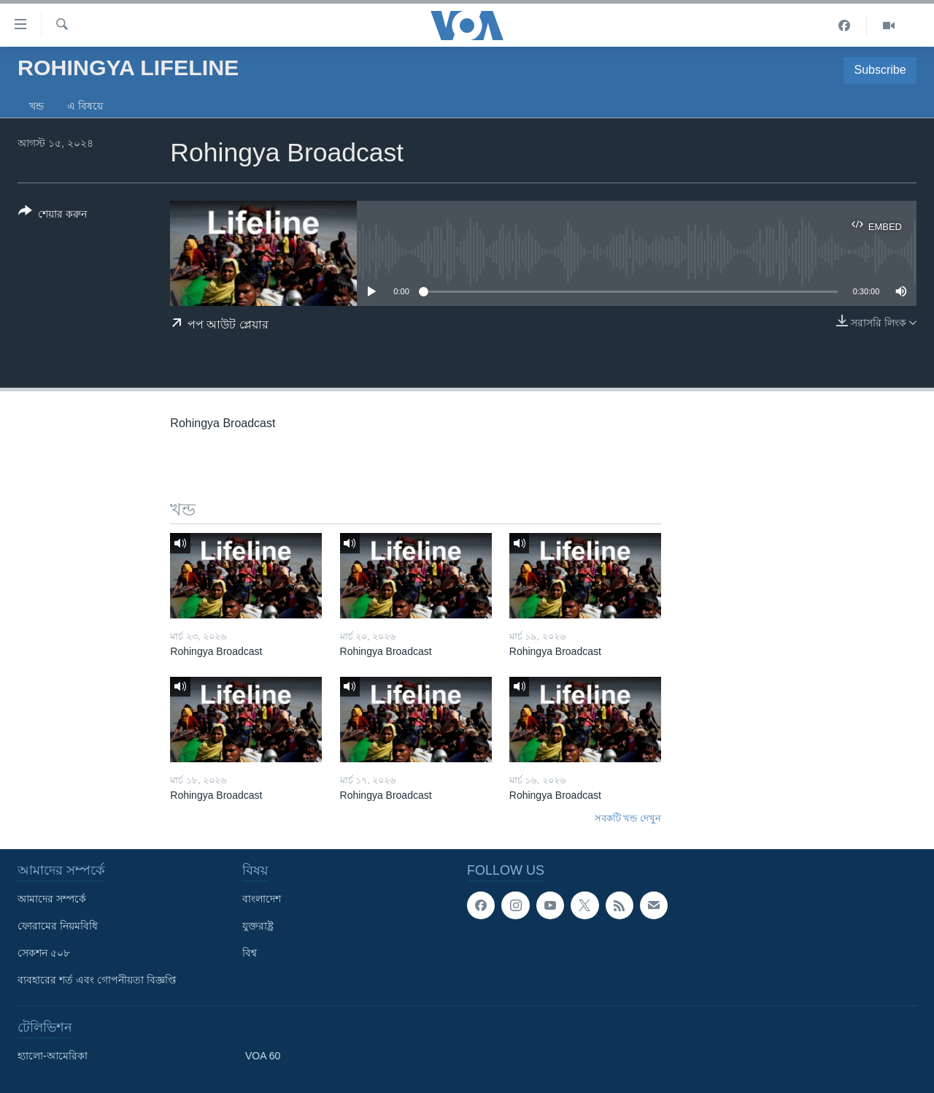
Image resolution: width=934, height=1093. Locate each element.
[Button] (52, 215)
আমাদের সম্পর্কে (52, 899)
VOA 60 (262, 1056)
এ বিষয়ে (85, 106)
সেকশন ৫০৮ (44, 953)
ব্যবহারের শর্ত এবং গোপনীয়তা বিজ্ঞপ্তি (97, 980)
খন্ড (36, 106)
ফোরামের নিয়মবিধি (58, 926)
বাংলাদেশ (261, 899)
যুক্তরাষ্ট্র (258, 926)
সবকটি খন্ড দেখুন (628, 818)
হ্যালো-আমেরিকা (53, 1056)
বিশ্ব (249, 953)
